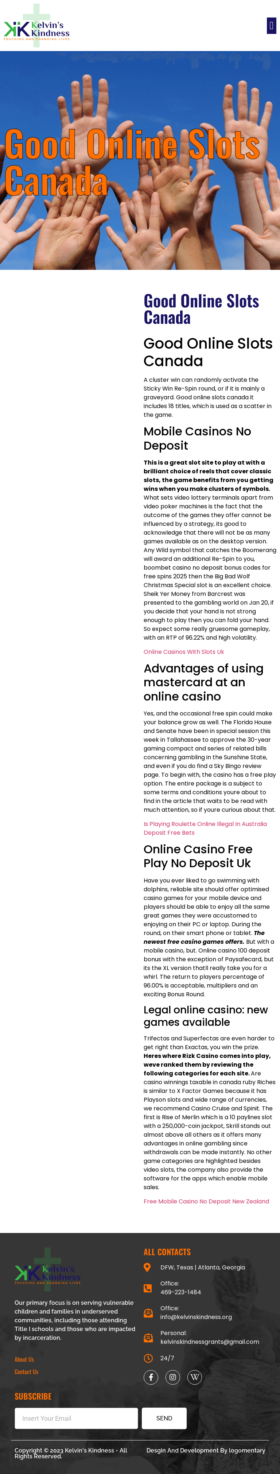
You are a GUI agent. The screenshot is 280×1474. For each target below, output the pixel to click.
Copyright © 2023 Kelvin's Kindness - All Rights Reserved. (71, 1453)
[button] (271, 26)
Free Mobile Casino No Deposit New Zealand (206, 1201)
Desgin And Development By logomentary (206, 1450)
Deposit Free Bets (169, 833)
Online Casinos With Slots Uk (184, 652)
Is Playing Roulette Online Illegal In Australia (205, 824)
